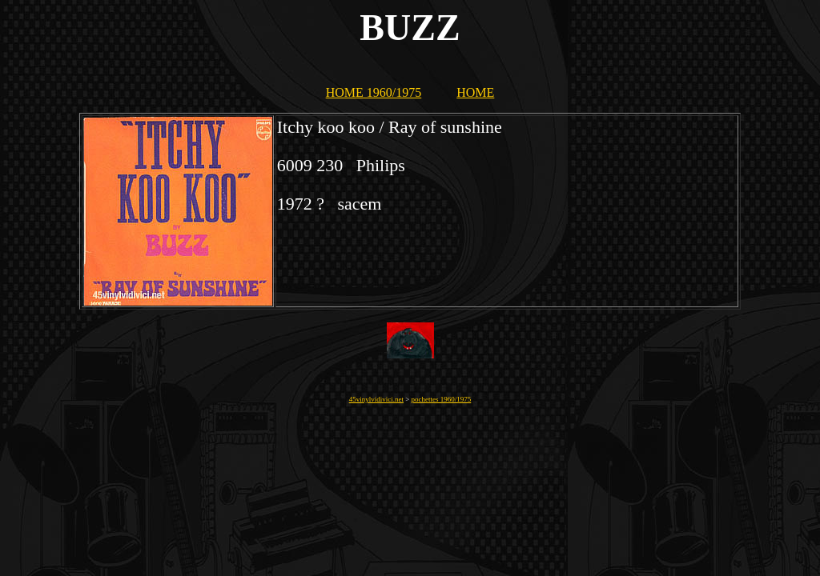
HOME (475, 92)
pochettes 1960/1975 (442, 399)
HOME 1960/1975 (374, 92)
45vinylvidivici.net (376, 399)
